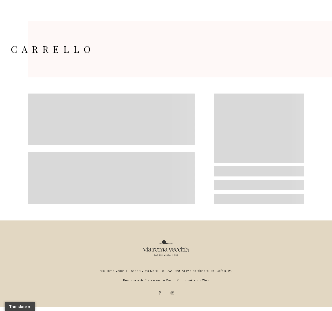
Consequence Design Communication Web (176, 280)
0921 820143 (176, 271)
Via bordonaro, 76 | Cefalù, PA (209, 271)
